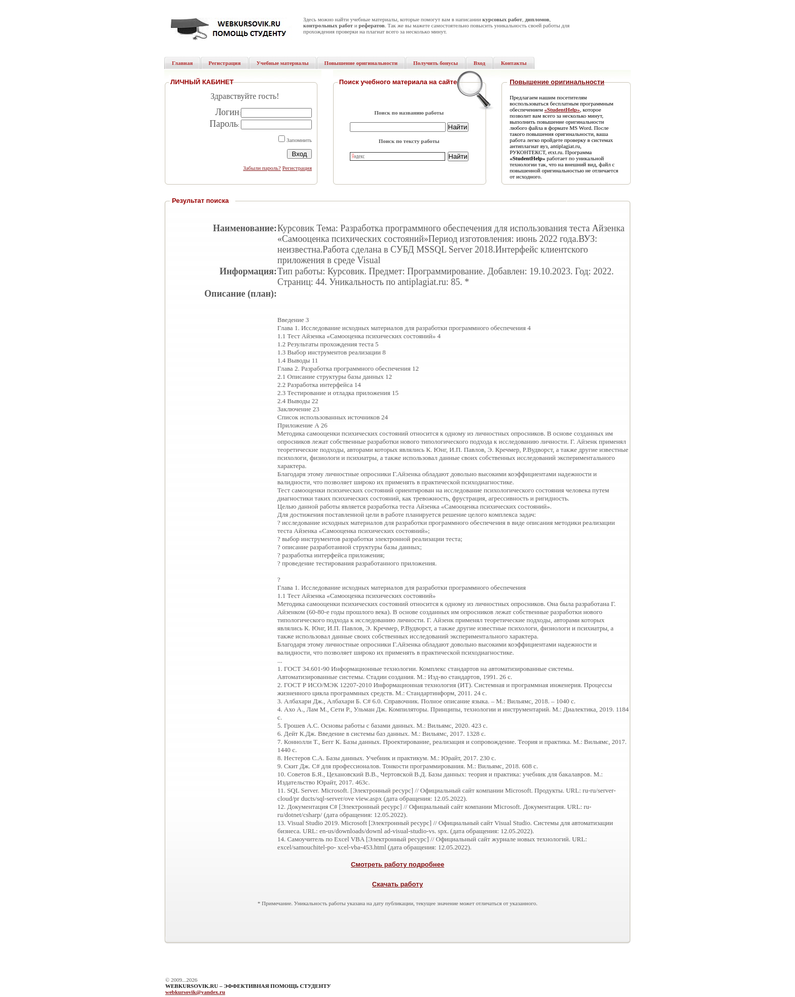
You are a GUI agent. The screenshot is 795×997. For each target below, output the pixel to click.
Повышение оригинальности (557, 82)
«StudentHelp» (562, 109)
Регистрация (297, 168)
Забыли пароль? (262, 168)
